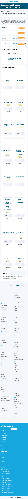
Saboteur (16, 342)
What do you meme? (18, 403)
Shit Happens (16, 353)
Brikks (2, 312)
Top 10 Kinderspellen (5, 482)
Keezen (2, 392)
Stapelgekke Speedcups (18, 359)
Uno (15, 388)
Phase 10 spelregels (5, 473)
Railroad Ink (16, 328)
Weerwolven (16, 401)
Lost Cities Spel (4, 410)
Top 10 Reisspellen (5, 490)
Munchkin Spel (17, 297)
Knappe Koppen (4, 394)
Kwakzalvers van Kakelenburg (6, 400)
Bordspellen (3, 433)
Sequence (16, 350)
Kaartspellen (3, 439)
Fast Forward (3, 360)
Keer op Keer (3, 391)
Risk (15, 334)
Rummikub (16, 337)
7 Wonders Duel (4, 296)
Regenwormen (17, 332)
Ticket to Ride (17, 373)
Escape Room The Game (5, 348)
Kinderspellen (4, 441)
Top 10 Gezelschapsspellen (7, 480)
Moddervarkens (17, 293)
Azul (1, 300)
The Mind (16, 371)
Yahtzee (15, 413)
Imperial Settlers (4, 376)
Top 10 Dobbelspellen (6, 484)
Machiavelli (3, 418)
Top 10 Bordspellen (5, 478)
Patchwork (16, 308)
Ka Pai (2, 387)
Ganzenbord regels (5, 459)
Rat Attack (16, 330)
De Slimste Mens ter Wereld (6, 335)
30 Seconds (3, 291)
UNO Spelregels (4, 457)
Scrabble (16, 348)
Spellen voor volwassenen (6, 445)
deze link (20, 22)
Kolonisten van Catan (5, 396)
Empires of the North (5, 347)
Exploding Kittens (4, 356)
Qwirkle (15, 322)
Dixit (2, 336)
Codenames (3, 326)
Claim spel (3, 323)
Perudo (15, 310)
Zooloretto (16, 418)
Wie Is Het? (16, 405)
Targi (15, 367)
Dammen (2, 333)
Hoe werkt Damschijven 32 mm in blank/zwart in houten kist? (13, 13)
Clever (2, 324)
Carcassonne (3, 317)
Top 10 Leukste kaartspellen (7, 486)
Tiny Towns (16, 378)
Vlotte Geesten (17, 395)
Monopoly (16, 295)
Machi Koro (3, 416)
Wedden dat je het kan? (18, 399)
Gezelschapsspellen (5, 443)
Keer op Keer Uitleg (5, 471)
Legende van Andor (4, 406)
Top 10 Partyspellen (5, 488)
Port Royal (16, 317)
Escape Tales (3, 350)
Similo (15, 355)
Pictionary (16, 312)
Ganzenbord (3, 365)
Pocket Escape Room (18, 315)
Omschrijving (4, 273)
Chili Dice (2, 319)
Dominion (3, 340)
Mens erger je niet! (17, 291)
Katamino (3, 389)
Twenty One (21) (17, 380)
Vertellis (15, 393)
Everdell (2, 352)
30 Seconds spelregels (6, 453)
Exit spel (2, 354)
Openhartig (16, 302)
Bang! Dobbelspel (4, 305)
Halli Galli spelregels (5, 461)
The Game (16, 369)
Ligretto (2, 408)
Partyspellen (3, 437)
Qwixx (15, 324)
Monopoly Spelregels (5, 469)
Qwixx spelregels (4, 467)
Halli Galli (2, 370)
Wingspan (16, 407)
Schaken (16, 346)
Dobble (2, 338)
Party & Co (16, 306)
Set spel (15, 351)
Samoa (15, 344)
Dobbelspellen (4, 435)
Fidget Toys (3, 449)
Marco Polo (16, 290)
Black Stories (3, 309)
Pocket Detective (17, 314)
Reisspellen (3, 447)
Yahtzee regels (4, 463)
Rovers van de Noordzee (19, 336)
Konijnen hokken (4, 398)
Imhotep (2, 374)
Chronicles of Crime (4, 321)
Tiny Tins (16, 376)
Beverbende (3, 307)
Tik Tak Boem (17, 374)
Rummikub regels (5, 455)
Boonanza (3, 311)
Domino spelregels (5, 465)
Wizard (15, 409)
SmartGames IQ (17, 357)
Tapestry (16, 365)
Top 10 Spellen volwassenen (7, 492)
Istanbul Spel (3, 378)
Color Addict (3, 328)
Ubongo (15, 385)
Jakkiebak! (3, 382)
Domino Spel (3, 342)
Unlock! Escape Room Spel (19, 387)
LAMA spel (3, 404)
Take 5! (15, 363)
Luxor (2, 412)
